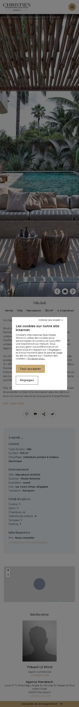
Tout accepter (30, 368)
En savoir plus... (36, 358)
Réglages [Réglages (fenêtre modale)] (27, 380)
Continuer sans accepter (51, 320)
